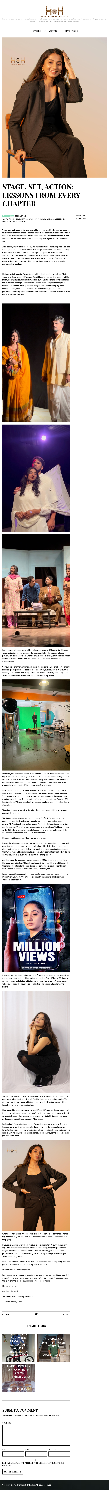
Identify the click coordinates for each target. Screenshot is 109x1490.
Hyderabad (54, 219)
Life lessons (64, 219)
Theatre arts (23, 221)
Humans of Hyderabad (39, 219)
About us (53, 31)
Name (5, 1449)
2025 (19, 216)
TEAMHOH (82, 216)
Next (65, 1314)
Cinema (17, 219)
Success (13, 221)
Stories (37, 31)
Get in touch (71, 31)
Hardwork (24, 219)
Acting (10, 219)
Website (52, 1449)
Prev (7, 1314)
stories (24, 216)
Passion (5, 221)
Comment (6, 1423)
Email (28, 1449)
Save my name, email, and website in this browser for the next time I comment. (33, 1464)
